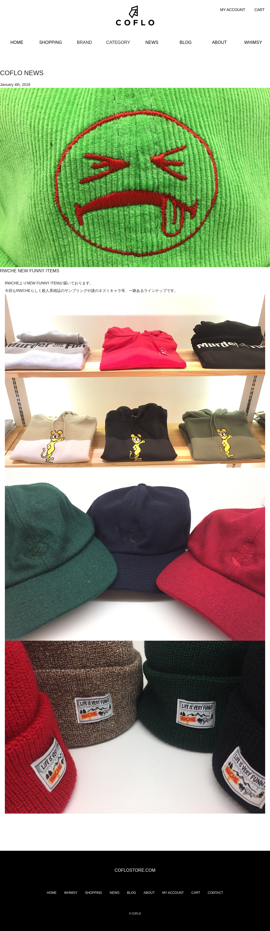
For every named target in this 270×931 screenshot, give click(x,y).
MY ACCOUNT (232, 10)
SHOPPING (50, 42)
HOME (17, 42)
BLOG (185, 42)
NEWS (152, 42)
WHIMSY (253, 42)
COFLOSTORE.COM (135, 870)
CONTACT (215, 893)
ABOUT (219, 42)
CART (259, 10)
